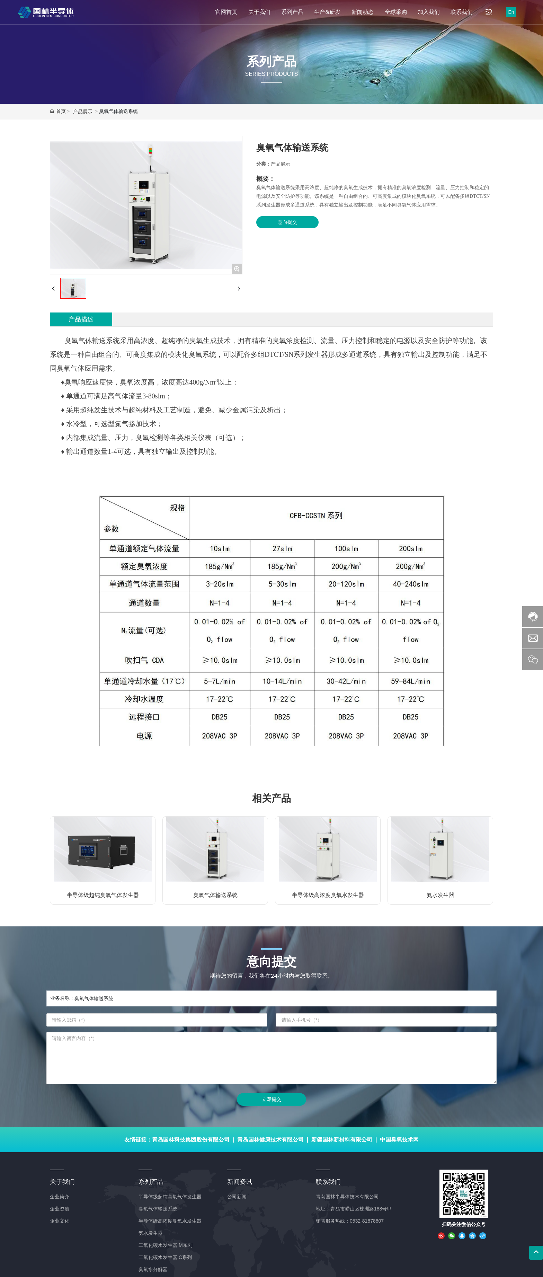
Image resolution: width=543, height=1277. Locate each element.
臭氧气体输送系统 (215, 895)
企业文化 (59, 1221)
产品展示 (82, 111)
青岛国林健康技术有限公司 (270, 1140)
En (511, 12)
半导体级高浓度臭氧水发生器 (328, 895)
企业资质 (59, 1209)
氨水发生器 (440, 895)
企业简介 (59, 1196)
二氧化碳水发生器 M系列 (166, 1245)
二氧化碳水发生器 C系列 (165, 1257)
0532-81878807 (367, 1221)
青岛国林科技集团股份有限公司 (191, 1140)
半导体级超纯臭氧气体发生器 (103, 895)
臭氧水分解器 (153, 1269)
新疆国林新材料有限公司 (341, 1140)
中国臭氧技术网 (399, 1140)
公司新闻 (237, 1196)
